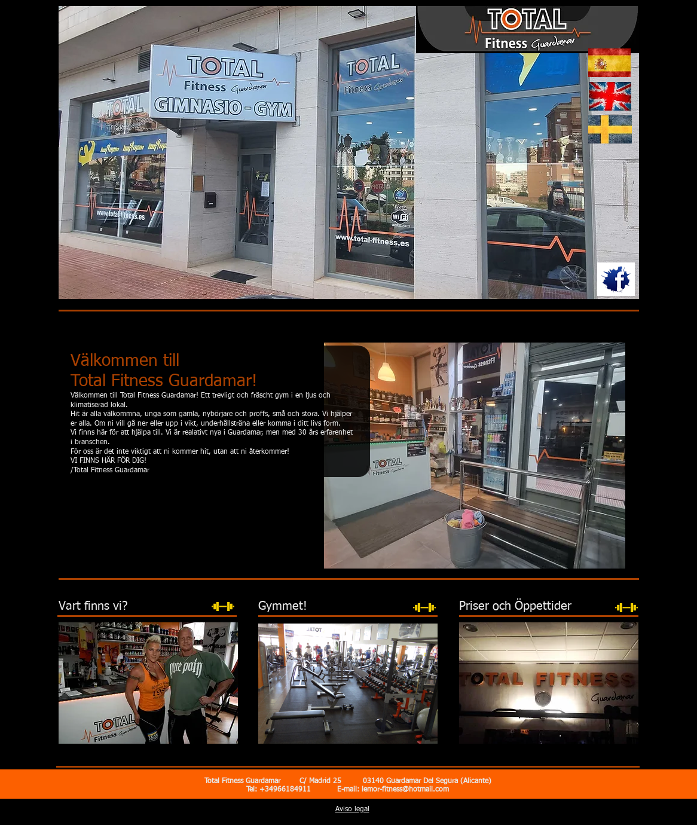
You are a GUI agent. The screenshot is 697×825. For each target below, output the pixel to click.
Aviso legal (352, 809)
